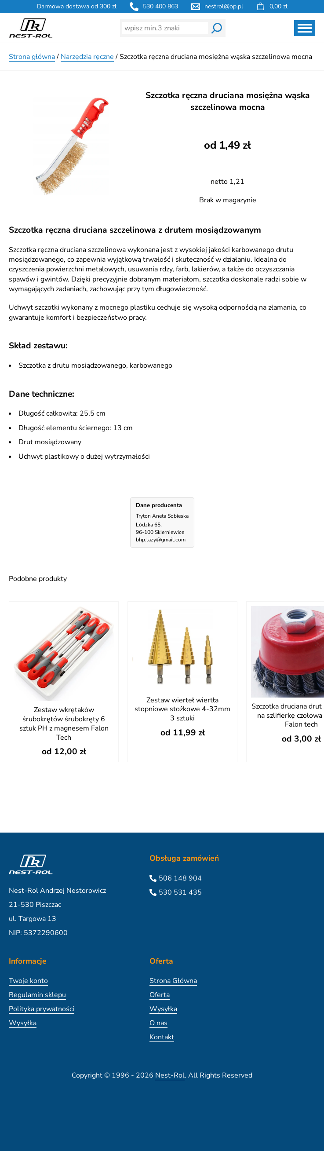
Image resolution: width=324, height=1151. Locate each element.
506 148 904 (180, 878)
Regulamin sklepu (37, 995)
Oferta (159, 995)
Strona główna (32, 57)
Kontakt (161, 1037)
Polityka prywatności (41, 1009)
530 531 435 (180, 892)
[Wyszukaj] (217, 28)
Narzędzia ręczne (87, 57)
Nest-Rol (170, 1075)
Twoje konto (28, 981)
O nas (158, 1023)
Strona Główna (173, 981)
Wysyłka (22, 1023)
